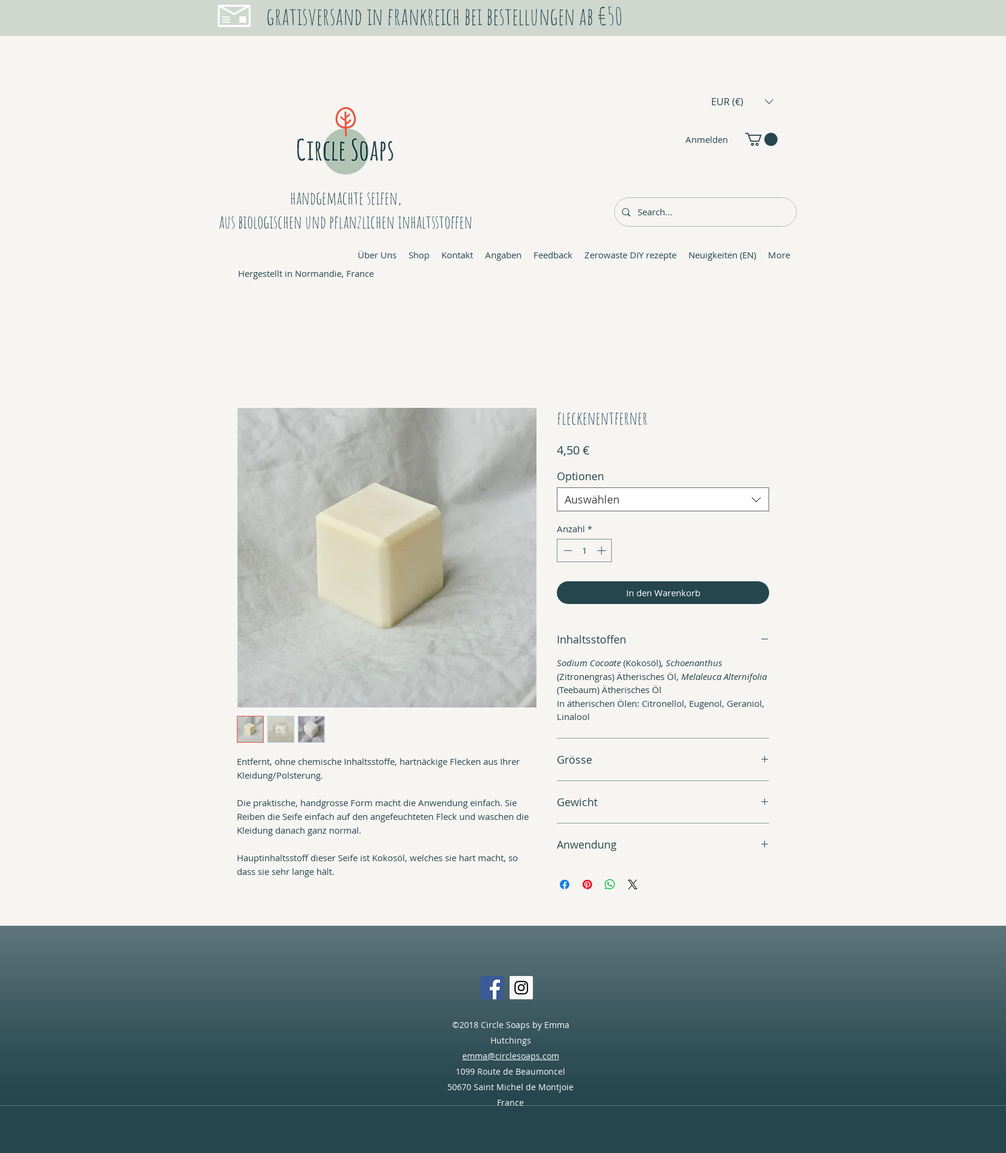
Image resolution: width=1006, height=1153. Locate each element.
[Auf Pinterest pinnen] (587, 884)
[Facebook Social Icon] (492, 987)
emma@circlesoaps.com (510, 1056)
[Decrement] (567, 550)
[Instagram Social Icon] (521, 987)
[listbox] (742, 101)
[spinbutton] (585, 550)
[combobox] (663, 499)
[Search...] (704, 212)
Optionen (580, 476)
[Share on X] (633, 884)
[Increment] (603, 550)
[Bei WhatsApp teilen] (610, 884)
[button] (742, 101)
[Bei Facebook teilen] (564, 884)
